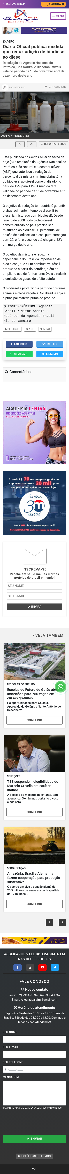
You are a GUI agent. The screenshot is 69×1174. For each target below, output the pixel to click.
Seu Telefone (13, 1062)
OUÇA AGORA (53, 4)
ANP (30, 329)
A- (20, 144)
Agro (45, 329)
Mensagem (11, 1077)
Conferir (34, 720)
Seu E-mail (11, 1047)
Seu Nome (10, 1032)
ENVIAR (34, 606)
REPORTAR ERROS (53, 144)
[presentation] (31, 1122)
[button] (62, 922)
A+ (32, 144)
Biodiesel (12, 329)
